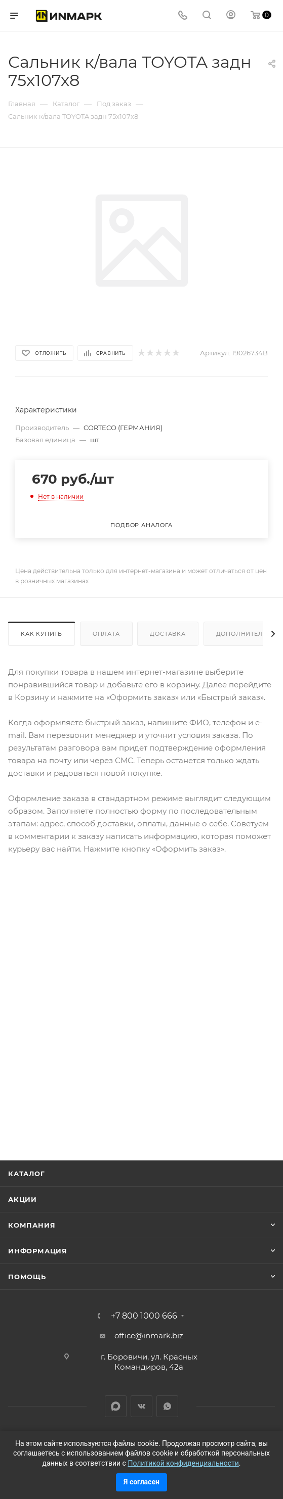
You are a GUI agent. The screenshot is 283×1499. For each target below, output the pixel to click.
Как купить (41, 633)
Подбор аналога (141, 525)
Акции (22, 1199)
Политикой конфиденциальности (183, 1463)
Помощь (27, 1277)
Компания (31, 1225)
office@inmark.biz (148, 1335)
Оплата (106, 633)
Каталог (26, 1173)
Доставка (167, 633)
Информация (37, 1251)
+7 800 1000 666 (144, 1316)
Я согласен (141, 1482)
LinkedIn (116, 1406)
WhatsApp (167, 1406)
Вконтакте (141, 1406)
